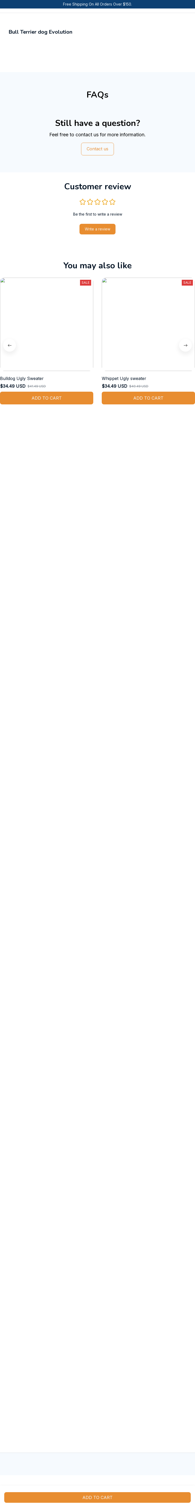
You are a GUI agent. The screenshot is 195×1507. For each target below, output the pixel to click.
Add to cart (97, 1497)
